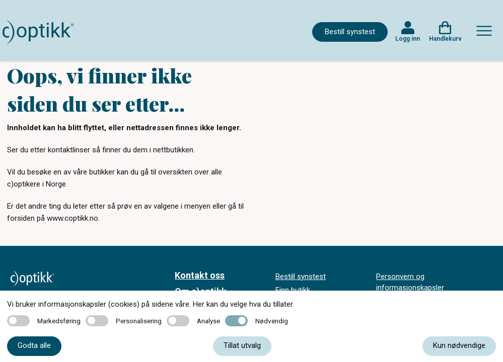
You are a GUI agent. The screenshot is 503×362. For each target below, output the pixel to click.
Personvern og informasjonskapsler (410, 282)
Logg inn (407, 38)
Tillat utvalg (242, 345)
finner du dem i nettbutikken (147, 149)
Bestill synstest (350, 31)
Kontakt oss (200, 275)
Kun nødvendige (459, 345)
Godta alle (34, 345)
